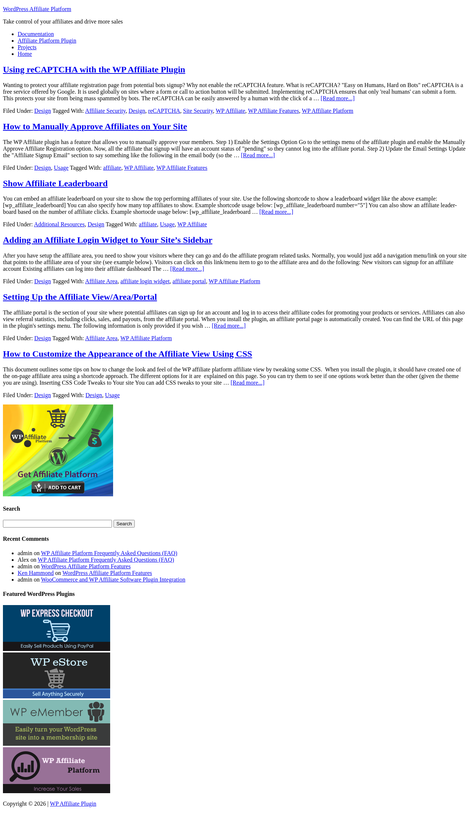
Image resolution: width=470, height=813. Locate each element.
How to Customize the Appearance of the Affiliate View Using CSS (127, 354)
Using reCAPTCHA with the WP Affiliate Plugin (94, 69)
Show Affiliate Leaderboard (55, 183)
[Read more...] (337, 98)
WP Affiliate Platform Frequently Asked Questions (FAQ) (109, 553)
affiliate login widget (145, 281)
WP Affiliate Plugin (73, 804)
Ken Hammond (36, 573)
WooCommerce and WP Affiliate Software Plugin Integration (113, 579)
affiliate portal (189, 281)
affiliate (112, 168)
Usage (61, 168)
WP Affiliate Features (273, 111)
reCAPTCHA (164, 111)
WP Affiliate (230, 111)
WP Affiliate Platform (327, 111)
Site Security (198, 111)
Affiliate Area (101, 281)
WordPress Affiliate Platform (37, 9)
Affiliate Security (105, 111)
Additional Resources (59, 224)
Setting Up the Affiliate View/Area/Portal (80, 297)
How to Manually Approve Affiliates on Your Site (95, 126)
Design (42, 111)
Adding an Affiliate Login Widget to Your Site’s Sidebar (107, 240)
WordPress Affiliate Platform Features (86, 566)
